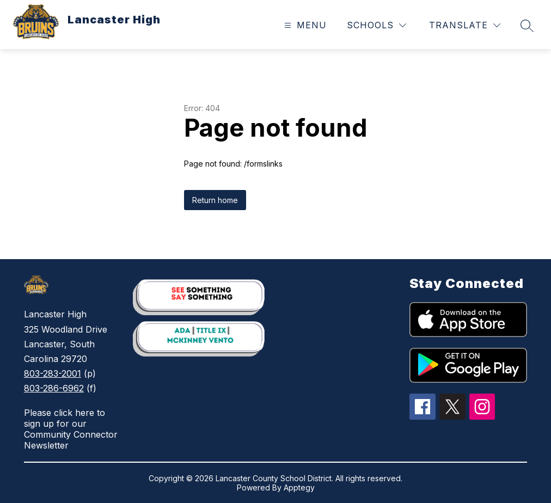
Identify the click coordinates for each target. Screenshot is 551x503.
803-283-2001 (52, 373)
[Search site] (527, 25)
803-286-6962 (54, 388)
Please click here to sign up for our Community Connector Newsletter (71, 429)
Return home (215, 200)
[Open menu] (304, 25)
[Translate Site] (464, 25)
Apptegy (299, 487)
